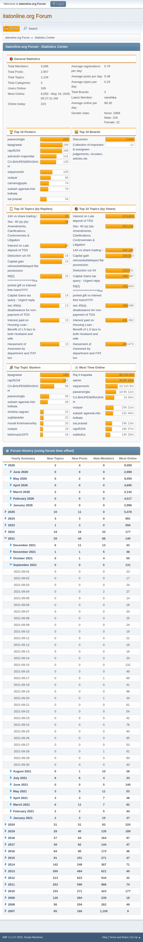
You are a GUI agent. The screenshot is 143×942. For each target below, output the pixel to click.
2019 (11, 831)
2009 (11, 898)
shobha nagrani (18, 411)
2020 (11, 824)
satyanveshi (16, 172)
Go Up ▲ (135, 937)
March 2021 (21, 804)
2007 (11, 911)
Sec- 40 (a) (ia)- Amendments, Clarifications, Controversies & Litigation (18, 231)
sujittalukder (16, 417)
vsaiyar (12, 177)
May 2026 (20, 478)
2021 (11, 538)
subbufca (79, 434)
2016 (11, 851)
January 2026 (22, 505)
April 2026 (20, 485)
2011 (11, 884)
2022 (11, 532)
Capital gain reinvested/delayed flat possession (23, 266)
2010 (11, 891)
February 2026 (23, 498)
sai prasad (15, 199)
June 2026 (20, 472)
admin (77, 380)
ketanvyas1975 (18, 434)
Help (104, 937)
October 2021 (22, 558)
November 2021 (24, 552)
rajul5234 (14, 150)
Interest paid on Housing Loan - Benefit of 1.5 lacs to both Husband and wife (21, 329)
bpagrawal (15, 144)
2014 (11, 864)
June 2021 (20, 784)
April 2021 (20, 798)
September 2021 (25, 565)
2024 (11, 518)
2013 (11, 871)
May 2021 (20, 791)
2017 (11, 844)
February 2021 (23, 811)
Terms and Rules (119, 937)
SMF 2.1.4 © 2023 (12, 937)
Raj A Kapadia (82, 375)
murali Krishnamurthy (22, 423)
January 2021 (22, 818)
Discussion (80, 139)
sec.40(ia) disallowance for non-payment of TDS (22, 310)
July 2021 (20, 778)
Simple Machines (33, 937)
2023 (11, 525)
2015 (11, 858)
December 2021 (24, 545)
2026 (11, 465)
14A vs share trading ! (22, 216)
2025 (11, 512)
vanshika (110, 97)
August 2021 (22, 771)
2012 (11, 878)
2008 (11, 904)
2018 (11, 838)
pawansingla (16, 139)
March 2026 (21, 492)
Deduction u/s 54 (19, 255)
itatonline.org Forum (27, 16)
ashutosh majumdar (21, 156)
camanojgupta (17, 183)
